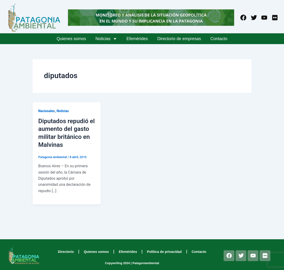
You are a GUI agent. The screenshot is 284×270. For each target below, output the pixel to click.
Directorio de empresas (179, 38)
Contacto (218, 38)
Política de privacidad (164, 252)
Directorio (66, 252)
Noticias (106, 38)
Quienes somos (71, 38)
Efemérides (137, 38)
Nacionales (46, 111)
